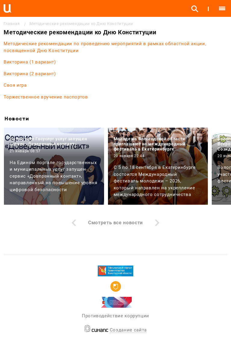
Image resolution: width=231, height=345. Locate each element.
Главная (12, 23)
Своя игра (15, 85)
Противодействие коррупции (115, 316)
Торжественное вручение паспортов (46, 97)
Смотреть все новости (115, 222)
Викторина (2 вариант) (30, 73)
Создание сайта (128, 330)
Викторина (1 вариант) (30, 62)
